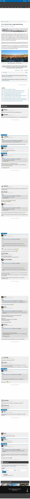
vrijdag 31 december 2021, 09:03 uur (8, 192)
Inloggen (24, 1)
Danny (5, 439)
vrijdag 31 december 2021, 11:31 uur (8, 363)
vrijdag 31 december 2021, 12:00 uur (8, 371)
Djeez (5, 411)
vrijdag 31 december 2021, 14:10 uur (8, 446)
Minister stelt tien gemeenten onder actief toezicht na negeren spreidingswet (15, 99)
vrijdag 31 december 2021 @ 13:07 (8, 449)
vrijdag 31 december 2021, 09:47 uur (8, 254)
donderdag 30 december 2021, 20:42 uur (9, 110)
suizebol (5, 362)
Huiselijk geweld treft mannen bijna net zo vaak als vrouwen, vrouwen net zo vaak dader (17, 98)
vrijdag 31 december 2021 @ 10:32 (8, 374)
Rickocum (5, 109)
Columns (9, 7)
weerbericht (17, 70)
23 (27, 72)
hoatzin (5, 297)
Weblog (28, 7)
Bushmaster (6, 114)
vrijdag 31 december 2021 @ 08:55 (8, 328)
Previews (15, 7)
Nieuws (5, 7)
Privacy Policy (18, 489)
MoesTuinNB (6, 400)
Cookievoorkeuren (14, 490)
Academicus (6, 186)
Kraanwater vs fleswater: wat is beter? (9, 89)
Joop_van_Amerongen (8, 259)
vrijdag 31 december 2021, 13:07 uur (8, 412)
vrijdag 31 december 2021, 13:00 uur (8, 406)
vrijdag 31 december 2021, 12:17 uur (8, 401)
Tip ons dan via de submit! (8, 76)
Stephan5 (5, 155)
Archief (21, 7)
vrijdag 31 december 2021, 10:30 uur (8, 297)
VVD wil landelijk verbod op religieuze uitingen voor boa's (12, 94)
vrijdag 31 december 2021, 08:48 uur (8, 137)
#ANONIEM (6, 253)
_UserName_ (6, 136)
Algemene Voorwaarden (12, 489)
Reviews (12, 7)
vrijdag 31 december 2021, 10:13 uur (8, 260)
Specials (18, 7)
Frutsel (5, 147)
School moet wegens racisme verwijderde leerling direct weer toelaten (14, 90)
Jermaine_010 (6, 405)
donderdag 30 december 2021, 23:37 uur (9, 115)
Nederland (7, 21)
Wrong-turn (6, 192)
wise (4, 204)
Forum (26, 7)
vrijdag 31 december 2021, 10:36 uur (8, 358)
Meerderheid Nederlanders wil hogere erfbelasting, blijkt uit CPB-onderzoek (15, 95)
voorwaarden (11, 475)
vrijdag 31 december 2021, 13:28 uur (8, 434)
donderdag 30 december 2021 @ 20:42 (8, 140)
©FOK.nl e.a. (28, 493)
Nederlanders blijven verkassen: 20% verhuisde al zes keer (12, 93)
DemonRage (6, 357)
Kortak (5, 433)
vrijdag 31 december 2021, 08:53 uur (8, 148)
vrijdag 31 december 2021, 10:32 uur (8, 325)
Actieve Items (2, 7)
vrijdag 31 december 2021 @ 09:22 (8, 263)
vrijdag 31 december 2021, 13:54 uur (8, 440)
